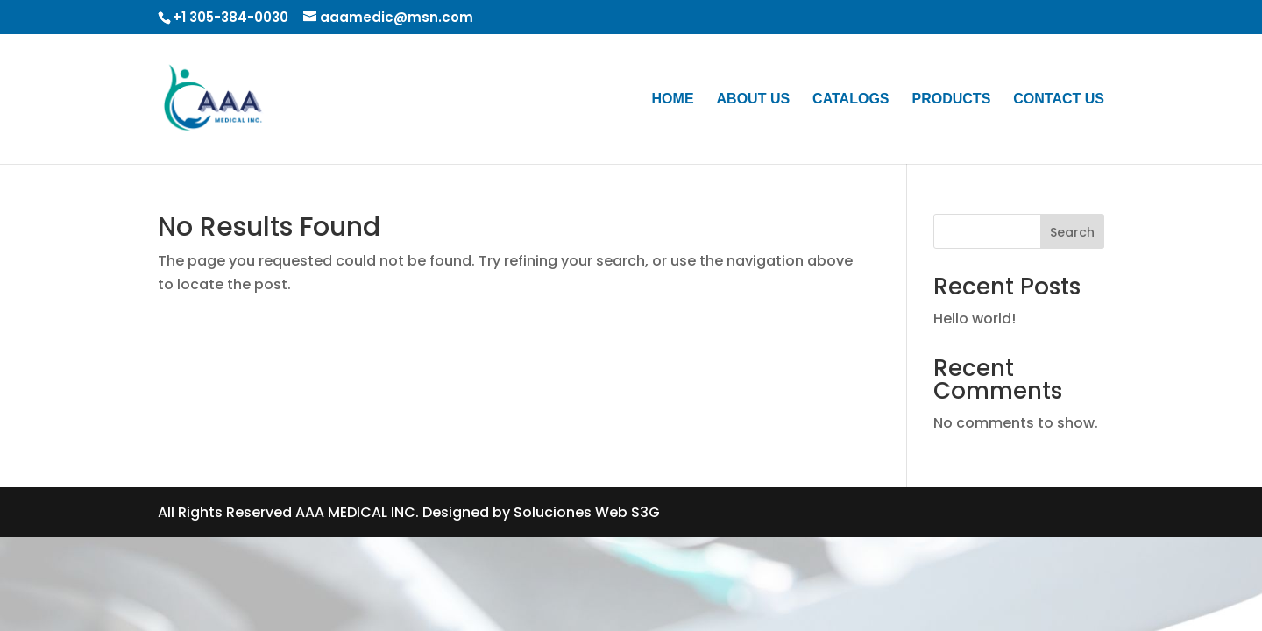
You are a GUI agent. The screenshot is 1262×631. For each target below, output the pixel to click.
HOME (673, 99)
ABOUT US (754, 99)
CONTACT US (1058, 99)
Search (1072, 232)
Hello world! (974, 318)
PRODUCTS (951, 99)
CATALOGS (850, 99)
